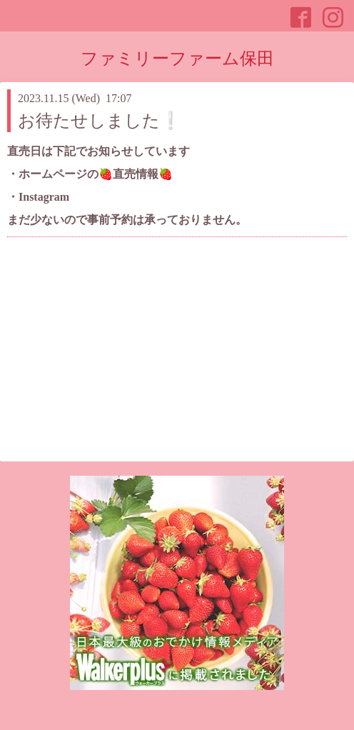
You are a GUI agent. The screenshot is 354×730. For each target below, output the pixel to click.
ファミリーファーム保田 (177, 58)
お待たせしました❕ (99, 120)
